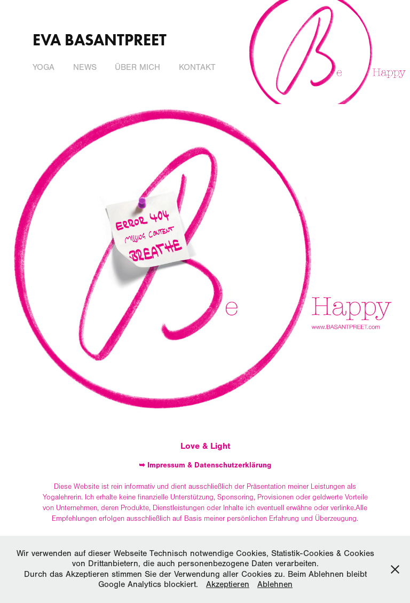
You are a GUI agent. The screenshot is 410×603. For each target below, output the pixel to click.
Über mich (137, 67)
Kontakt (197, 67)
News (85, 67)
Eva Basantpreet (100, 40)
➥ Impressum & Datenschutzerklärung (205, 465)
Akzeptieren (227, 584)
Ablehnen (275, 584)
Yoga (43, 67)
